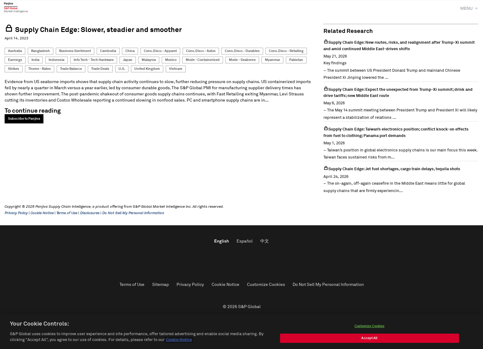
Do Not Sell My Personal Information (133, 213)
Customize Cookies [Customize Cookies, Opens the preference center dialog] (370, 326)
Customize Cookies (266, 285)
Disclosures (89, 213)
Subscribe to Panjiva (24, 118)
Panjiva (16, 7)
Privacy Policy (16, 213)
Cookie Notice (42, 213)
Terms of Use (66, 213)
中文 (264, 241)
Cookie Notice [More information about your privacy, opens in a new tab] (179, 340)
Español (245, 241)
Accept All (369, 338)
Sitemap (160, 285)
